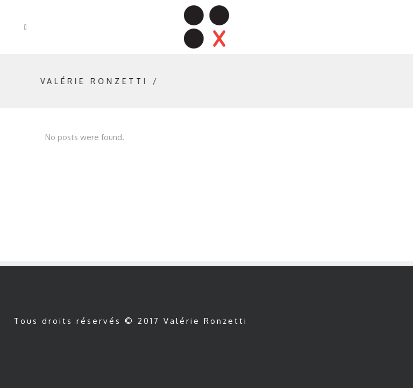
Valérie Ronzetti (99, 81)
